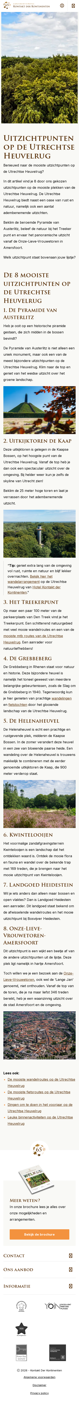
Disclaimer (39, 1385)
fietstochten (17, 705)
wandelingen (62, 698)
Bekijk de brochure (39, 1234)
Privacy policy (39, 1393)
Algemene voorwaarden (39, 1377)
